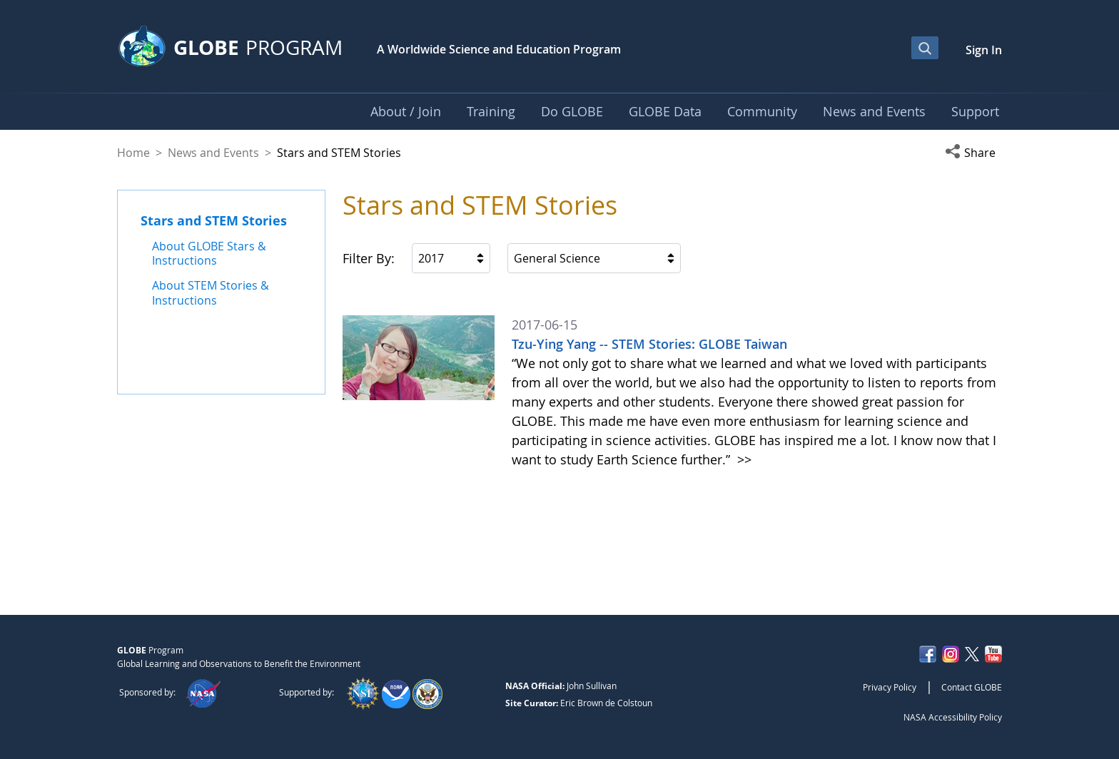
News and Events (213, 153)
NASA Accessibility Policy (952, 717)
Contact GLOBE (971, 687)
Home (133, 153)
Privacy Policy (889, 687)
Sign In (984, 50)
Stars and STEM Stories (214, 220)
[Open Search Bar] (924, 47)
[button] (973, 152)
